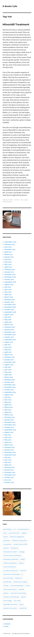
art (15, 529)
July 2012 (7, 457)
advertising (7, 529)
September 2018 (10, 312)
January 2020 (9, 272)
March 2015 (8, 407)
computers (7, 544)
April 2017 (8, 352)
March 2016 (8, 377)
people (21, 589)
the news (17, 600)
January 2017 (9, 360)
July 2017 (7, 345)
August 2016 (8, 365)
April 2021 (8, 252)
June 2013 (7, 437)
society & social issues (11, 597)
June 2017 (7, 347)
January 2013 (9, 450)
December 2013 (9, 422)
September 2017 (10, 340)
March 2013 (8, 445)
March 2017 (8, 355)
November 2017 (10, 334)
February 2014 (9, 417)
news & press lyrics (10, 589)
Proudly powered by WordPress (21, 633)
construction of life (20, 544)
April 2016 (8, 375)
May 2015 (7, 402)
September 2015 (10, 392)
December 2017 (9, 332)
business (6, 540)
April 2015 (8, 405)
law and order (8, 578)
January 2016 (9, 382)
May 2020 (8, 264)
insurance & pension (10, 570)
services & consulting (18, 593)
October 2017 (9, 337)
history (21, 563)
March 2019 (8, 297)
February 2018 (9, 327)
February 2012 (9, 467)
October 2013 (9, 427)
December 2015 (9, 385)
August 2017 (8, 342)
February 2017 (9, 357)
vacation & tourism (10, 608)
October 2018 (9, 309)
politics (6, 593)
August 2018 (8, 314)
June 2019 (8, 289)
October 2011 (9, 477)
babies (24, 533)
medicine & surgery (20, 582)
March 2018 (8, 324)
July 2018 (7, 317)
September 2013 (10, 430)
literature (18, 578)
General (16, 199)
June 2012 (7, 460)
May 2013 (7, 440)
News (6, 626)
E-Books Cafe (10, 6)
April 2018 (8, 322)
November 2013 (10, 425)
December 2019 (10, 274)
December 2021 (9, 249)
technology (7, 600)
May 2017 (7, 350)
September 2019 (10, 282)
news (28, 585)
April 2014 (8, 412)
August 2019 (8, 284)
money (6, 585)
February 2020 (9, 269)
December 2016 (10, 362)
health (22, 559)
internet (23, 570)
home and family (9, 567)
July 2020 (7, 259)
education (14, 548)
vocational (22, 608)
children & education (19, 540)
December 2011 (9, 472)
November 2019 (10, 277)
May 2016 (7, 372)
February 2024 (9, 244)
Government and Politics (12, 555)
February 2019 (9, 299)
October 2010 (9, 482)
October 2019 (9, 279)
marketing (7, 582)
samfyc (10, 201)
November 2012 (10, 452)
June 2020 (8, 262)
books (5, 537)
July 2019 (7, 287)
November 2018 (10, 307)
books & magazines (17, 537)
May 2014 (7, 410)
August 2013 (8, 432)
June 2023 (8, 247)
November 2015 (10, 387)
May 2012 (7, 462)
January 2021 (9, 257)
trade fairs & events (10, 604)
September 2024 (10, 242)
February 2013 (9, 447)
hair (22, 199)
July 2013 (7, 435)
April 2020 (8, 267)
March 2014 (8, 415)
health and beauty (10, 563)
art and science (23, 529)
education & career (10, 552)
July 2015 (7, 397)
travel (21, 604)
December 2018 (9, 304)
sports (23, 597)
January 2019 (9, 302)
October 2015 (9, 390)
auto (5, 533)
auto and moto (14, 533)
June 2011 (7, 480)
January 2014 (9, 420)
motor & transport (17, 585)
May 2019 (7, 292)
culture (6, 548)
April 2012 (8, 465)
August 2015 (8, 395)
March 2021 (8, 254)
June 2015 (7, 400)
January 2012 (9, 470)
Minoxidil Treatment (16, 24)
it (22, 574)
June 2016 (8, 370)
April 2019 (8, 294)
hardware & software (10, 559)
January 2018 (9, 329)
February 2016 (9, 380)
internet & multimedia (11, 574)
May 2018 (7, 319)
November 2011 (9, 475)
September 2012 (10, 455)
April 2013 (8, 442)
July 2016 (7, 367)
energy (21, 552)
